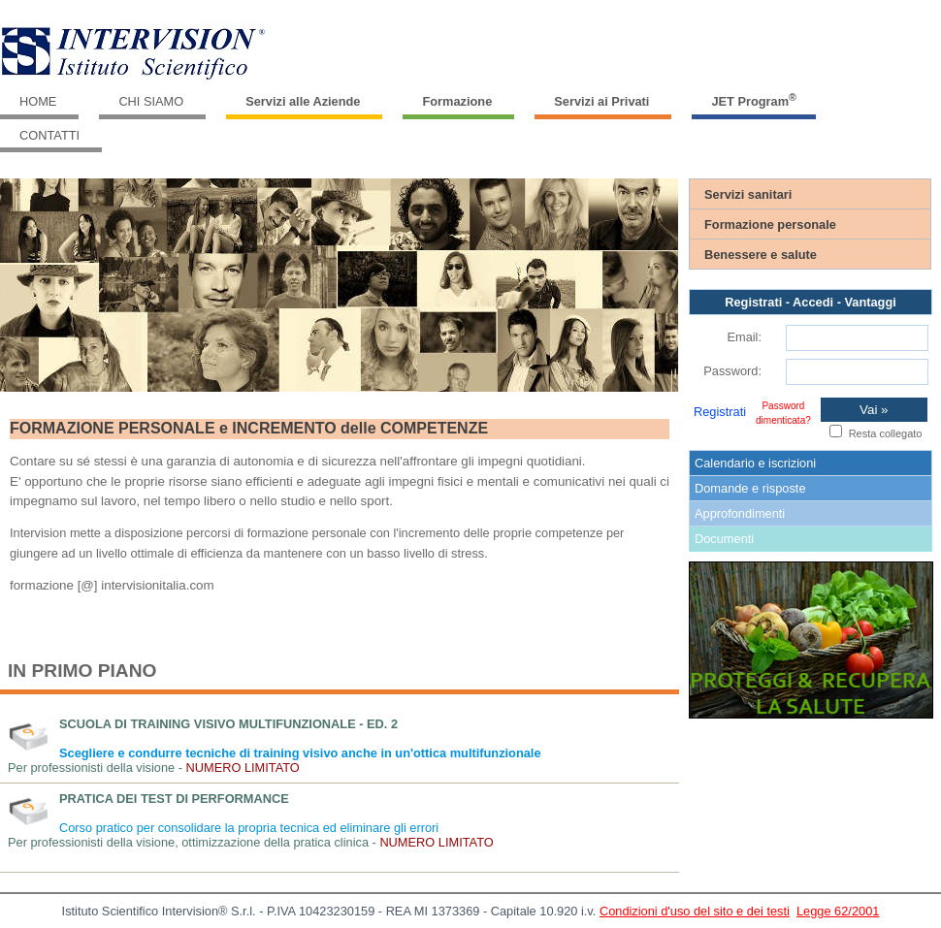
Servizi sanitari (748, 194)
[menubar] (470, 118)
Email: (744, 337)
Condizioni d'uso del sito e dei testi (695, 911)
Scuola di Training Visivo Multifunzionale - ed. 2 (228, 724)
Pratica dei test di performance (174, 798)
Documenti (724, 538)
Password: (732, 371)
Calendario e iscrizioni (755, 463)
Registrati (720, 411)
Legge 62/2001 (837, 911)
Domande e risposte (750, 488)
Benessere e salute (760, 254)
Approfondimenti (740, 513)
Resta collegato (886, 433)
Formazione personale (770, 224)
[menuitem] (41, 102)
